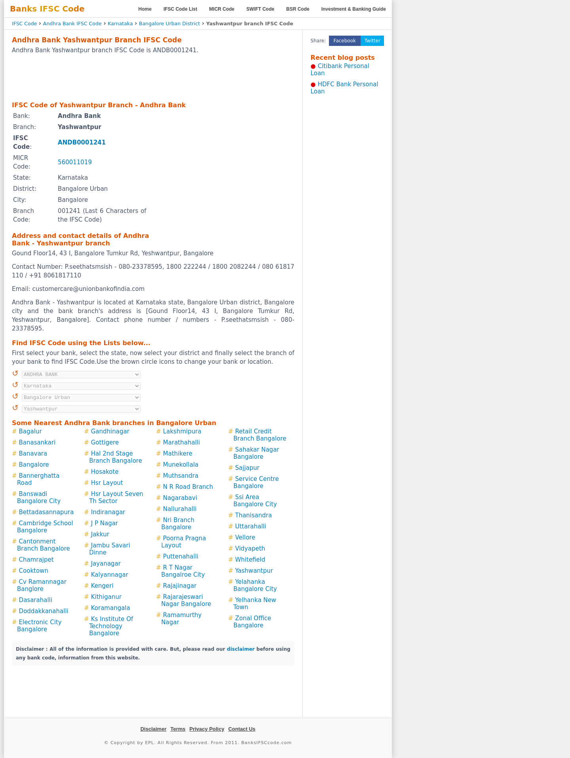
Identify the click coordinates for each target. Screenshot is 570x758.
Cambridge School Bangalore (45, 527)
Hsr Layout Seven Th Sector (116, 497)
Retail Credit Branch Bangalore (259, 435)
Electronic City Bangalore (39, 626)
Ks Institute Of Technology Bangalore (111, 626)
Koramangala (110, 608)
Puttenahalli (180, 556)
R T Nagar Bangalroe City (183, 571)
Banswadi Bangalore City (39, 497)
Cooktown (33, 570)
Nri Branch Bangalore (177, 524)
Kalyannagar (109, 574)
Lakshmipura (182, 431)
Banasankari (37, 442)
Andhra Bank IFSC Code (72, 24)
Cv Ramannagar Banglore (41, 585)
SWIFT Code (260, 9)
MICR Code (221, 9)
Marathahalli (181, 442)
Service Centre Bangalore (256, 482)
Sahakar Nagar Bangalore (256, 453)
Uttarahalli (250, 526)
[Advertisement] (153, 77)
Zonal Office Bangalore (252, 622)
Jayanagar (106, 563)
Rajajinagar (180, 585)
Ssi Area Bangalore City (255, 501)
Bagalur (30, 431)
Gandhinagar (110, 431)
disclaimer (241, 649)
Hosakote (105, 471)
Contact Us (242, 729)
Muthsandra (180, 475)
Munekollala (180, 464)
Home (145, 9)
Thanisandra (253, 515)
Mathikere (177, 453)
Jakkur (100, 534)
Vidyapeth (250, 548)
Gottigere (105, 442)
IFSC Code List (180, 9)
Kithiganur (106, 596)
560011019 (75, 162)
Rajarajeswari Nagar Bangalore (186, 600)
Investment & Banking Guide (353, 9)
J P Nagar (104, 523)
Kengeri (102, 585)
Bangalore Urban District (169, 24)
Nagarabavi (180, 498)
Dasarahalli (35, 600)
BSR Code (298, 9)
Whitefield (250, 559)
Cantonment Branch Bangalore (43, 545)
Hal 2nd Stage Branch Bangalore (115, 457)
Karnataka (120, 24)
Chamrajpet (36, 559)
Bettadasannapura (46, 512)
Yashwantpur (254, 570)
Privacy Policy (207, 729)
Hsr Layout (107, 482)
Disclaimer (154, 729)
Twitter (372, 41)
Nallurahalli (180, 509)
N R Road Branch (188, 486)
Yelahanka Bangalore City (255, 585)
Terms (177, 729)
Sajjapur (247, 467)
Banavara (33, 453)
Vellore (245, 537)
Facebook (345, 41)
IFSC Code (24, 24)
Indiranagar (108, 512)
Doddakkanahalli (43, 611)
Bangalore (34, 464)
